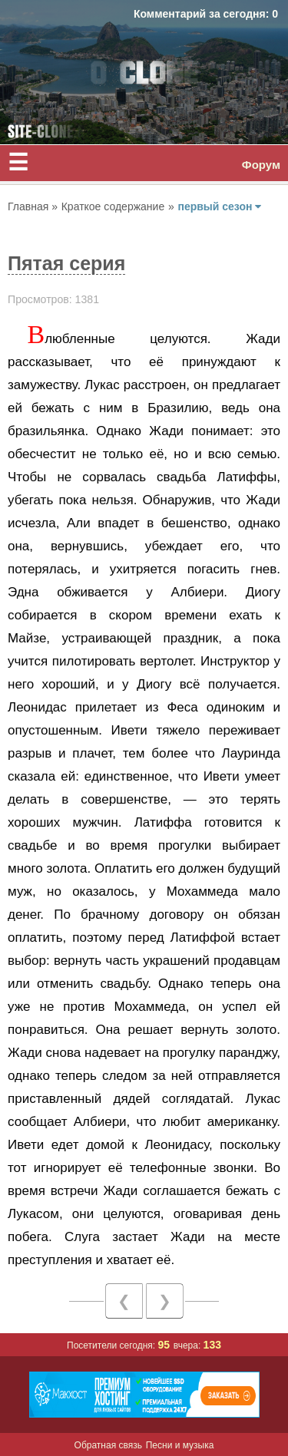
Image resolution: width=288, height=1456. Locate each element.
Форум (261, 164)
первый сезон (219, 206)
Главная (29, 206)
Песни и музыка (180, 1445)
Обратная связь (108, 1445)
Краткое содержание (112, 206)
